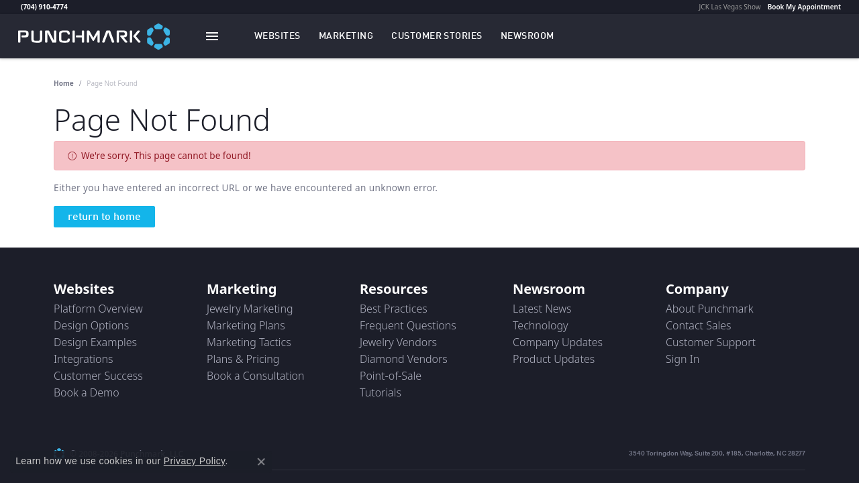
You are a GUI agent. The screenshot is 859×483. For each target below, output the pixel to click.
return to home (104, 217)
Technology (540, 325)
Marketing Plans (246, 325)
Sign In (682, 359)
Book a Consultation (256, 375)
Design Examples (95, 342)
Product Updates (554, 359)
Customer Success (98, 375)
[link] (19, 6)
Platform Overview (98, 308)
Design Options (91, 325)
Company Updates (558, 342)
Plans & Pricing (243, 359)
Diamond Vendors (404, 359)
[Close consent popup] (261, 462)
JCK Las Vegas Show (730, 6)
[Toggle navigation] (212, 36)
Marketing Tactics (249, 342)
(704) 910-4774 (44, 6)
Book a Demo (86, 392)
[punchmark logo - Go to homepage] (94, 36)
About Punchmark (710, 308)
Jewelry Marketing (250, 308)
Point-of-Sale (390, 375)
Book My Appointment (804, 6)
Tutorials (380, 392)
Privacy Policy (194, 460)
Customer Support (711, 342)
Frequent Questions (408, 325)
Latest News (542, 308)
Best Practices (393, 308)
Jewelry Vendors (398, 342)
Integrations (83, 359)
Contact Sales (698, 325)
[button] (277, 36)
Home (64, 83)
